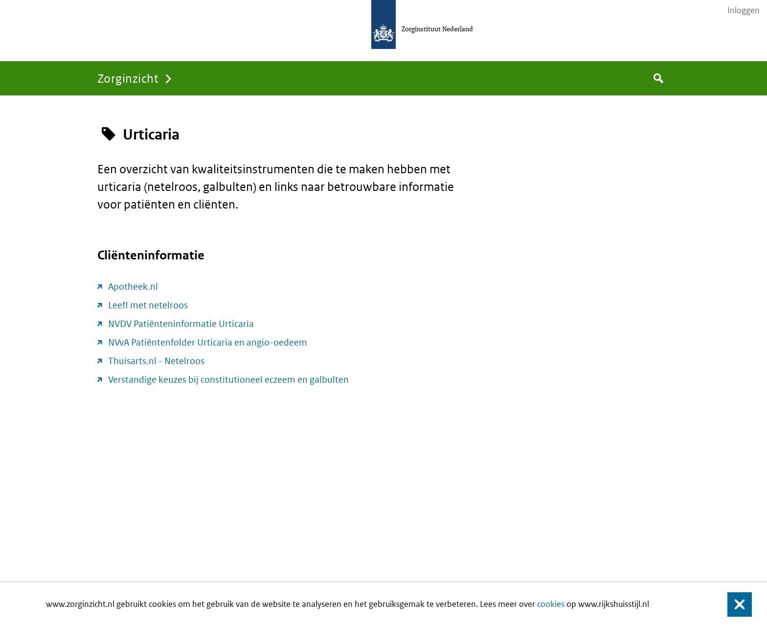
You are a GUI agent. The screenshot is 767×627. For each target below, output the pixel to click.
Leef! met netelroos (148, 305)
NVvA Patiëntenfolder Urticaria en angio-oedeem (207, 342)
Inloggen (743, 10)
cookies (550, 604)
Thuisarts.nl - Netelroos (156, 361)
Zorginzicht (127, 78)
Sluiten (735, 604)
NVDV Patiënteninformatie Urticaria (181, 323)
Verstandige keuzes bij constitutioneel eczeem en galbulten (228, 379)
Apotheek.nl (133, 286)
